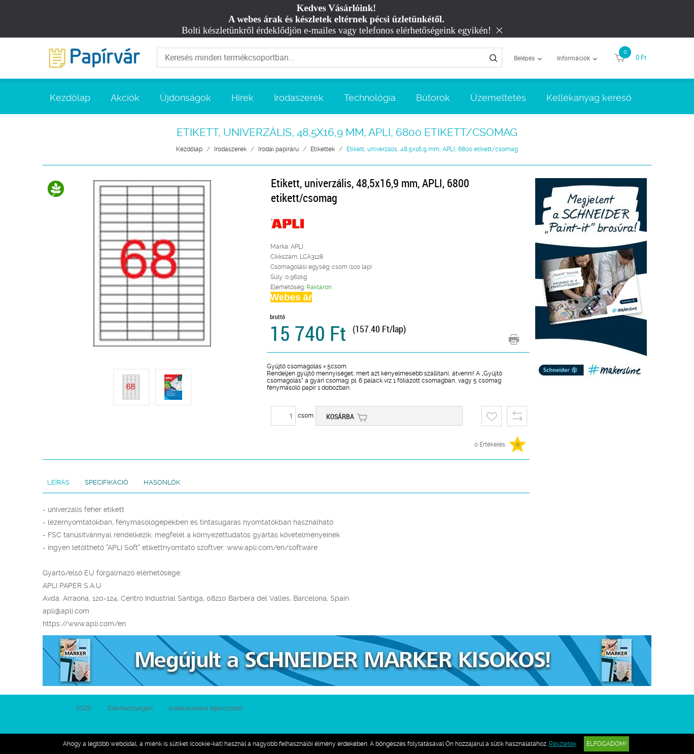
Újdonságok (185, 97)
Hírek (242, 97)
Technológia (370, 97)
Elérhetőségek (130, 708)
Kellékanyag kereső (589, 97)
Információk (573, 58)
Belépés (524, 58)
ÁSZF (84, 708)
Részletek (562, 743)
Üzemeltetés (498, 97)
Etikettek (322, 149)
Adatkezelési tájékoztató (205, 708)
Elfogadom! (606, 743)
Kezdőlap (70, 97)
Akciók (125, 97)
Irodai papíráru (278, 149)
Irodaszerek (299, 97)
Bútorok (433, 97)
